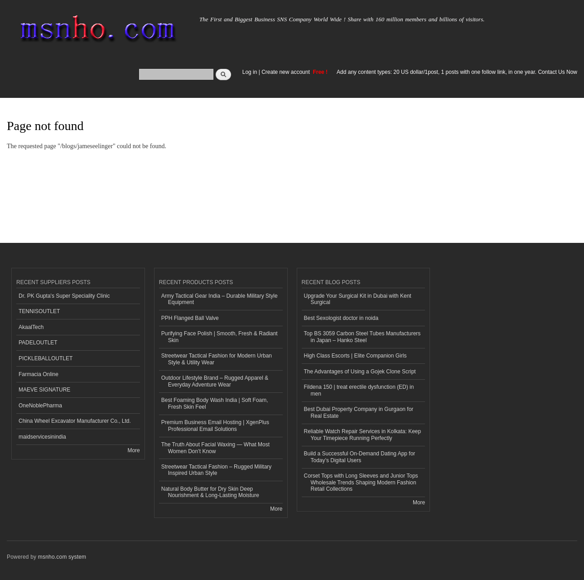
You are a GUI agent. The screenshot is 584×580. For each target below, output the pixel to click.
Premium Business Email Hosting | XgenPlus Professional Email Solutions (215, 425)
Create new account (286, 72)
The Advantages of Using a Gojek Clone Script (360, 371)
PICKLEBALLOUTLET (45, 358)
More (133, 450)
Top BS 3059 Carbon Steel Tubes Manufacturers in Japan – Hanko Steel (362, 336)
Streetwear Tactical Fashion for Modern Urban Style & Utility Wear (216, 359)
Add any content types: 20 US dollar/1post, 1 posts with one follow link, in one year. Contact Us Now (457, 72)
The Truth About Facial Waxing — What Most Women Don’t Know (215, 447)
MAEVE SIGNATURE (44, 390)
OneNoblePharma (40, 405)
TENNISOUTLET (39, 311)
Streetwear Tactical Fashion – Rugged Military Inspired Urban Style (216, 470)
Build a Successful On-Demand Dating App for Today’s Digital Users (359, 456)
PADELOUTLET (38, 342)
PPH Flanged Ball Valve (190, 318)
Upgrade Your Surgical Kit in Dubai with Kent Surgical (357, 299)
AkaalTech (31, 327)
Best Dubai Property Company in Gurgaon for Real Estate (359, 412)
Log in (249, 72)
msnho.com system (62, 557)
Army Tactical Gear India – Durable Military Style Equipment (219, 299)
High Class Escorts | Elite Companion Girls (355, 356)
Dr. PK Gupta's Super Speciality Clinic (64, 296)
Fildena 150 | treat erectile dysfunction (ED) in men (359, 390)
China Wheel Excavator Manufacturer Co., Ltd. (75, 421)
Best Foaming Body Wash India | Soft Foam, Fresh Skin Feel (214, 403)
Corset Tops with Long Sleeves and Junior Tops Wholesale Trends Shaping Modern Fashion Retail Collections (361, 482)
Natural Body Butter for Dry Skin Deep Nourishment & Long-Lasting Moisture (210, 492)
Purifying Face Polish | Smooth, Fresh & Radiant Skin (219, 336)
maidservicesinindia (42, 437)
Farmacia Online (38, 374)
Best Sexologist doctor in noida (341, 318)
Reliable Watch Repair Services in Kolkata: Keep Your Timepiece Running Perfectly (362, 434)
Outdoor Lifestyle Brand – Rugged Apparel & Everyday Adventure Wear (215, 381)
